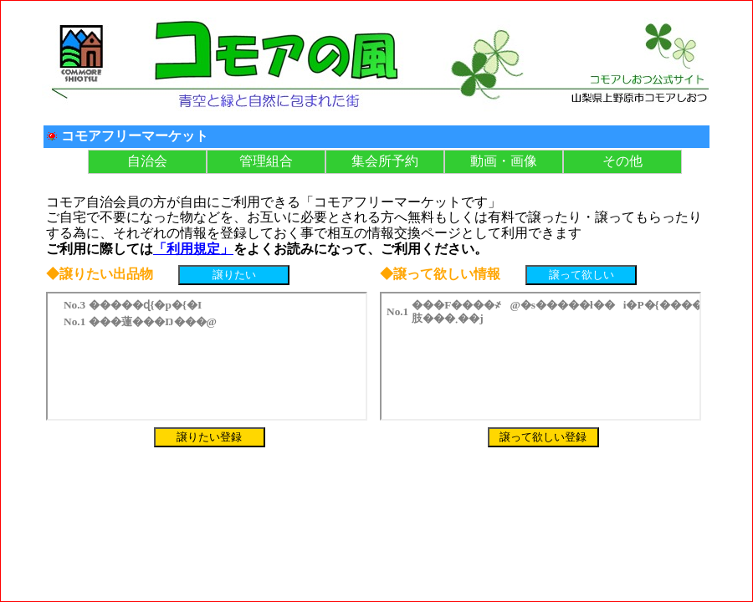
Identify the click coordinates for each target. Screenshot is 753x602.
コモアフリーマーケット (134, 136)
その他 (622, 161)
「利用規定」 (193, 249)
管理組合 (266, 161)
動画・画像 (503, 161)
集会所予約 (384, 161)
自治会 (147, 161)
